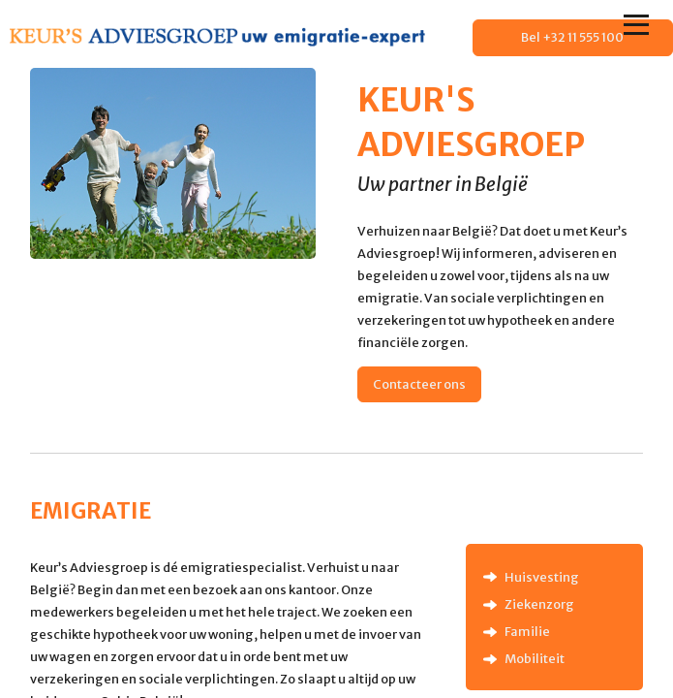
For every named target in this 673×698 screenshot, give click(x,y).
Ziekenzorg (539, 604)
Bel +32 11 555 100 (572, 37)
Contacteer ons (419, 384)
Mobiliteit (535, 658)
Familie (527, 631)
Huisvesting (542, 577)
